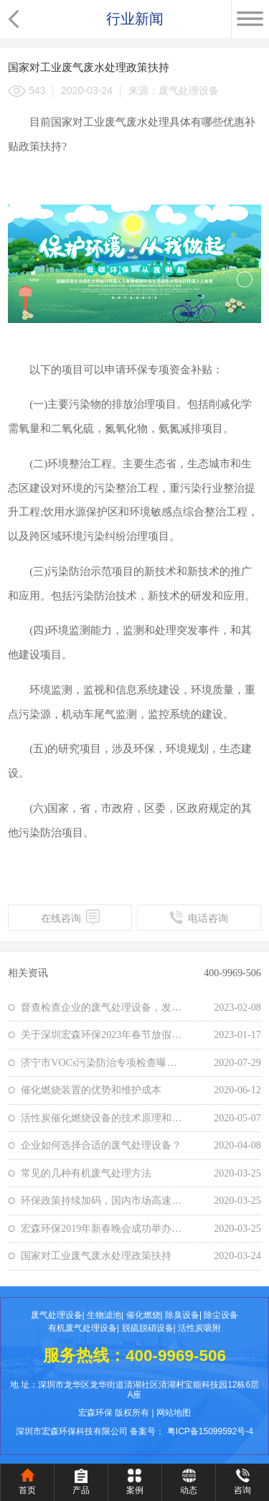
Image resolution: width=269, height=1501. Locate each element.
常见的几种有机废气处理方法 (86, 1173)
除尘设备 (221, 1315)
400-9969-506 (232, 972)
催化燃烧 (143, 1315)
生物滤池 (104, 1315)
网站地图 (173, 1413)
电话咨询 (198, 917)
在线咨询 (70, 917)
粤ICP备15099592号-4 (210, 1431)
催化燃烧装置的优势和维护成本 (91, 1089)
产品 (81, 1490)
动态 (188, 1490)
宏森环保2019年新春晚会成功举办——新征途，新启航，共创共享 (103, 1228)
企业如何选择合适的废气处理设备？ (101, 1145)
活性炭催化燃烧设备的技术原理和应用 (103, 1117)
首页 (27, 1490)
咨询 (242, 1490)
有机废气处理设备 (82, 1328)
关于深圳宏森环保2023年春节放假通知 (103, 1034)
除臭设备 (182, 1315)
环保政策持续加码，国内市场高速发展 (103, 1200)
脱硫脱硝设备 (148, 1328)
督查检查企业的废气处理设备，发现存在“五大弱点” (103, 1007)
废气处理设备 (56, 1315)
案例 (134, 1490)
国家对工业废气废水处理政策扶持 (96, 1255)
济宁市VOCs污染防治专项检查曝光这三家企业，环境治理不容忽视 (103, 1062)
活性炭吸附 (199, 1328)
